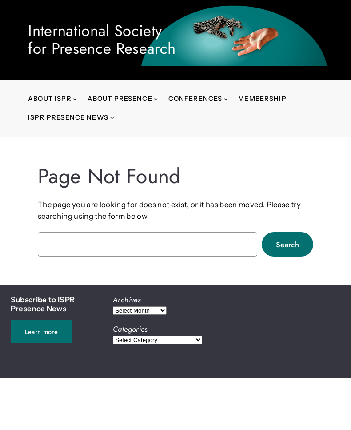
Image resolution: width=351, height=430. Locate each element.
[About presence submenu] (156, 99)
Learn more (41, 331)
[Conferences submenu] (226, 99)
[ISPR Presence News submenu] (112, 118)
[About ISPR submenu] (75, 99)
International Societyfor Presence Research (102, 40)
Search (287, 244)
